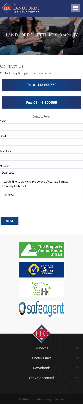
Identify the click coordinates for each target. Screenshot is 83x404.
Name (3, 121)
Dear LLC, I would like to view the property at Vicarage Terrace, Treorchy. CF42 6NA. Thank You (41, 183)
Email (3, 136)
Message (5, 166)
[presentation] (28, 209)
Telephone (6, 151)
